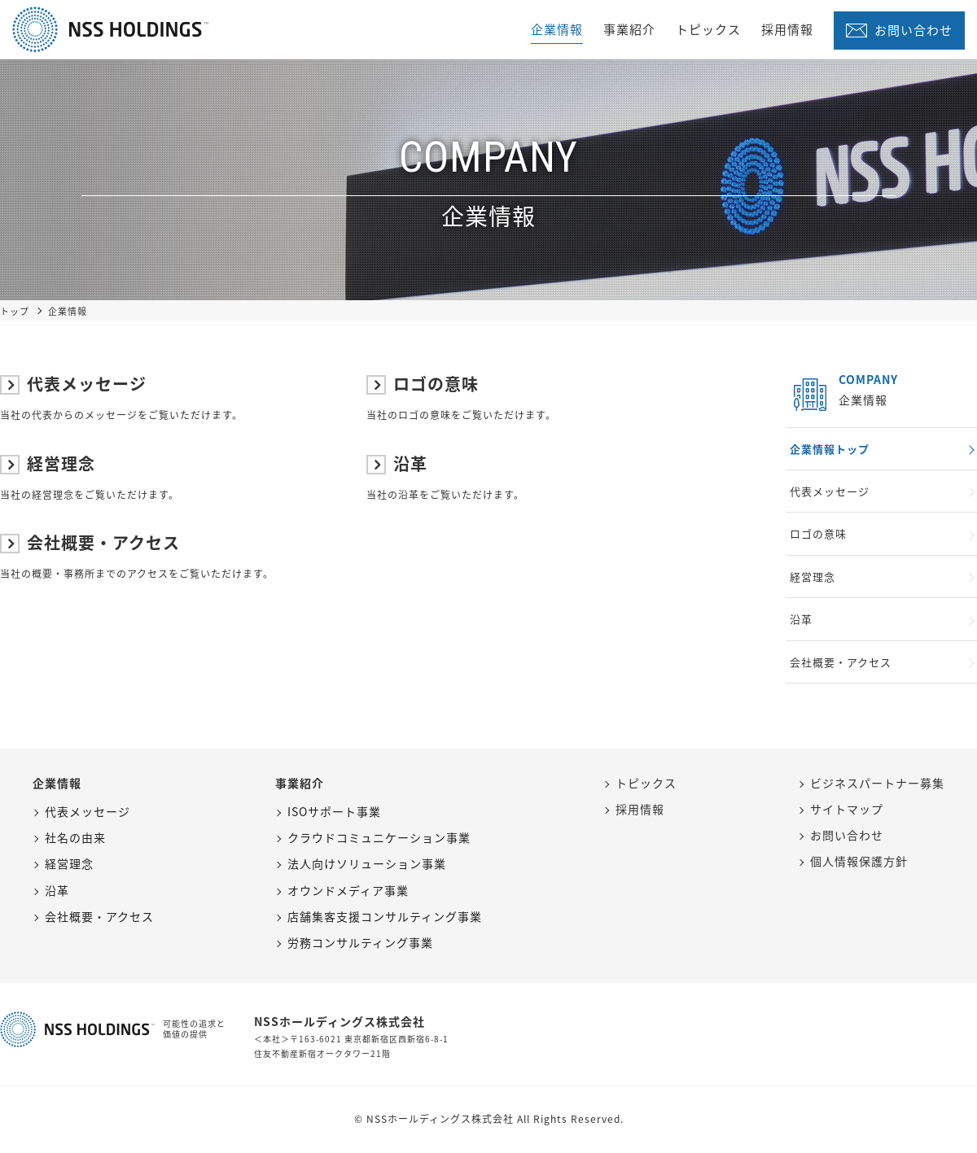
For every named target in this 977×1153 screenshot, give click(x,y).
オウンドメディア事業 (348, 890)
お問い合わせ (913, 30)
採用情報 (787, 29)
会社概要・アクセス (90, 542)
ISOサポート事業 (334, 811)
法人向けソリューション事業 (366, 863)
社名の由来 (75, 837)
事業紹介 (629, 29)
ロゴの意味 (422, 383)
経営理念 (47, 463)
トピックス (708, 29)
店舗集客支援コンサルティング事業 (384, 916)
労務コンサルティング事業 (360, 942)
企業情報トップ (830, 448)
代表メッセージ (73, 383)
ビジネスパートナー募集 (877, 783)
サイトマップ (846, 809)
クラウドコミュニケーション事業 (379, 837)
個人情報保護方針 (859, 861)
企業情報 (557, 29)
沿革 (396, 463)
